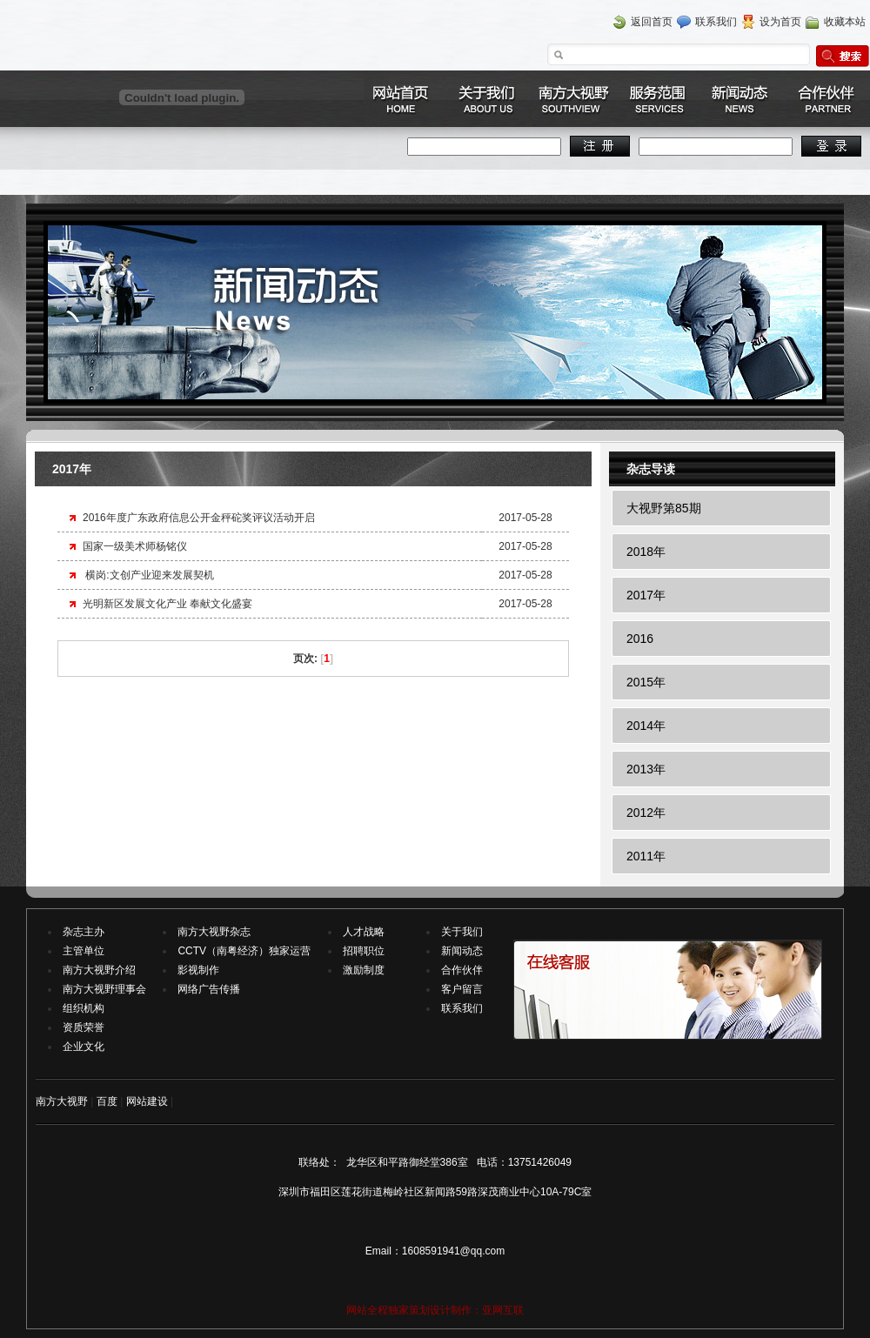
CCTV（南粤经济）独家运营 (244, 951)
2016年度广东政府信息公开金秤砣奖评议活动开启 (199, 518)
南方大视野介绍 (99, 970)
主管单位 (83, 951)
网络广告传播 (208, 989)
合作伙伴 (462, 970)
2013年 (646, 769)
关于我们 (462, 932)
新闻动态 (462, 951)
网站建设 (147, 1101)
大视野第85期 (663, 508)
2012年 (646, 813)
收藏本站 (845, 22)
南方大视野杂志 (214, 932)
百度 (107, 1101)
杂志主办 (83, 932)
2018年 (646, 552)
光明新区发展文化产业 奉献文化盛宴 (167, 604)
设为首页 (780, 22)
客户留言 (462, 989)
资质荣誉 (83, 1027)
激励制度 (364, 970)
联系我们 (716, 22)
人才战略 (364, 932)
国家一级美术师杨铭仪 (135, 546)
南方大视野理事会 (104, 989)
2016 (639, 639)
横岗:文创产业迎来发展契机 (148, 575)
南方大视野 (62, 1101)
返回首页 (652, 22)
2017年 (646, 595)
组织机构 (83, 1008)
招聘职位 (364, 951)
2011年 (646, 856)
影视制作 (198, 970)
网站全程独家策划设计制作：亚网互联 (435, 1310)
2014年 (646, 726)
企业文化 (83, 1046)
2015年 (646, 682)
